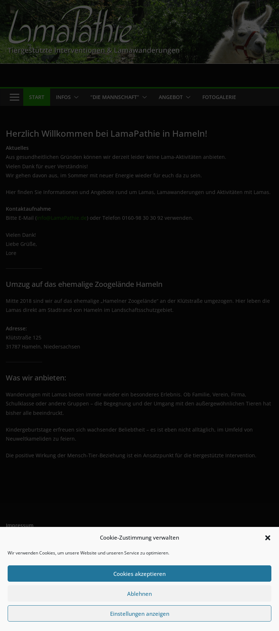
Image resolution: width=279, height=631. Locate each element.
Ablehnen (139, 593)
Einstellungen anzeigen (139, 613)
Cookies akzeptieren (139, 573)
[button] (267, 537)
